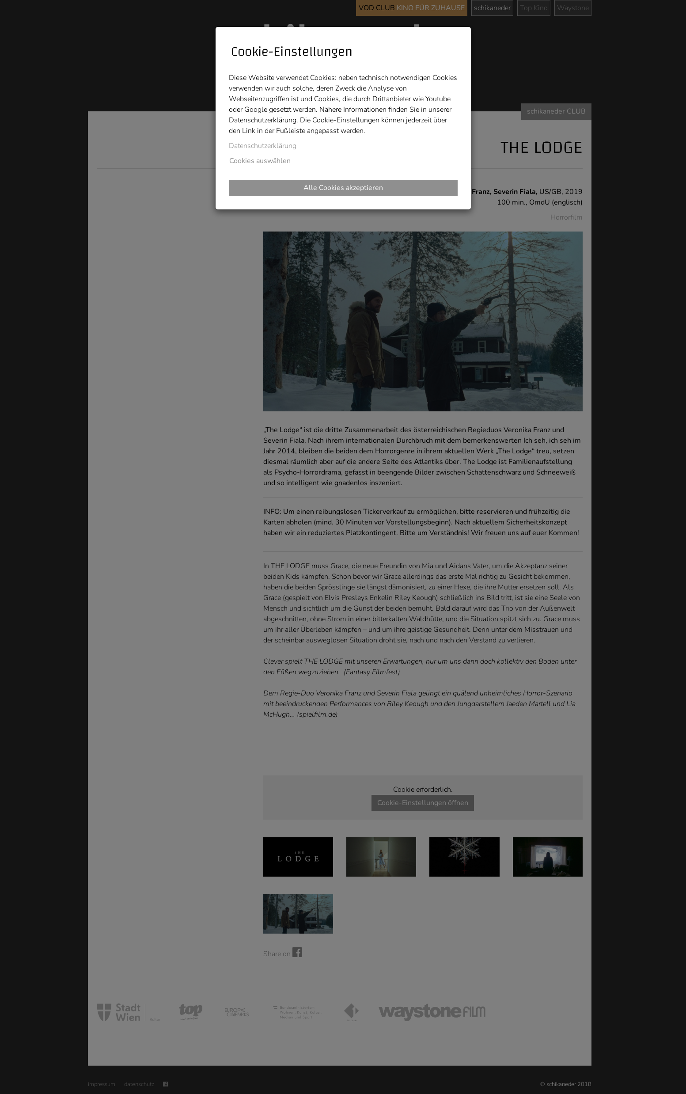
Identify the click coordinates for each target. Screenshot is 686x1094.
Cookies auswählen (260, 161)
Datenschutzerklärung (262, 146)
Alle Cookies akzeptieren (343, 188)
